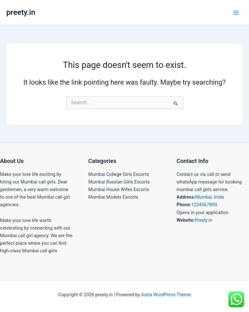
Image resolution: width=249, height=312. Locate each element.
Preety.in (203, 220)
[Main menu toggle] (236, 12)
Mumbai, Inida (209, 197)
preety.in (20, 12)
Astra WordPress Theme (166, 294)
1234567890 (204, 204)
